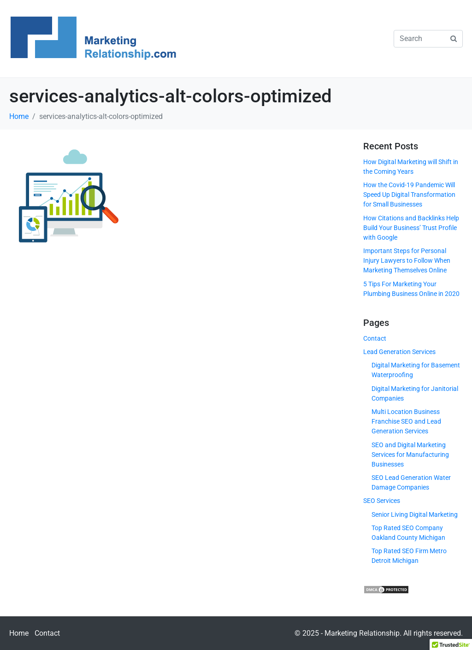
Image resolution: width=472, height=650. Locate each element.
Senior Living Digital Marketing (415, 514)
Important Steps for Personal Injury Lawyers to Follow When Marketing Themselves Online (406, 260)
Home (19, 633)
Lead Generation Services (399, 351)
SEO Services (381, 500)
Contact (374, 338)
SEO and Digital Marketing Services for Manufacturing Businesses (410, 454)
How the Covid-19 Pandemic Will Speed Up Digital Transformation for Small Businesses (409, 194)
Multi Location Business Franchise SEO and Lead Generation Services (406, 421)
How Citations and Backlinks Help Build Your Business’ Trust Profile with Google (411, 227)
